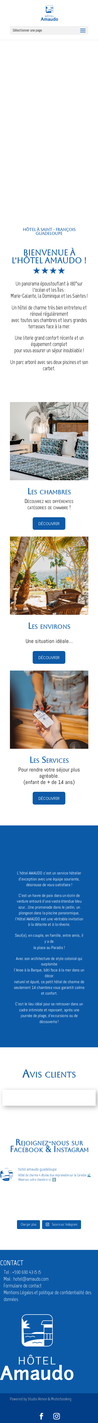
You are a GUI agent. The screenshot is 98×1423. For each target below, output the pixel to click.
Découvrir (49, 523)
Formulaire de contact (23, 1286)
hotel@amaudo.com (31, 1279)
